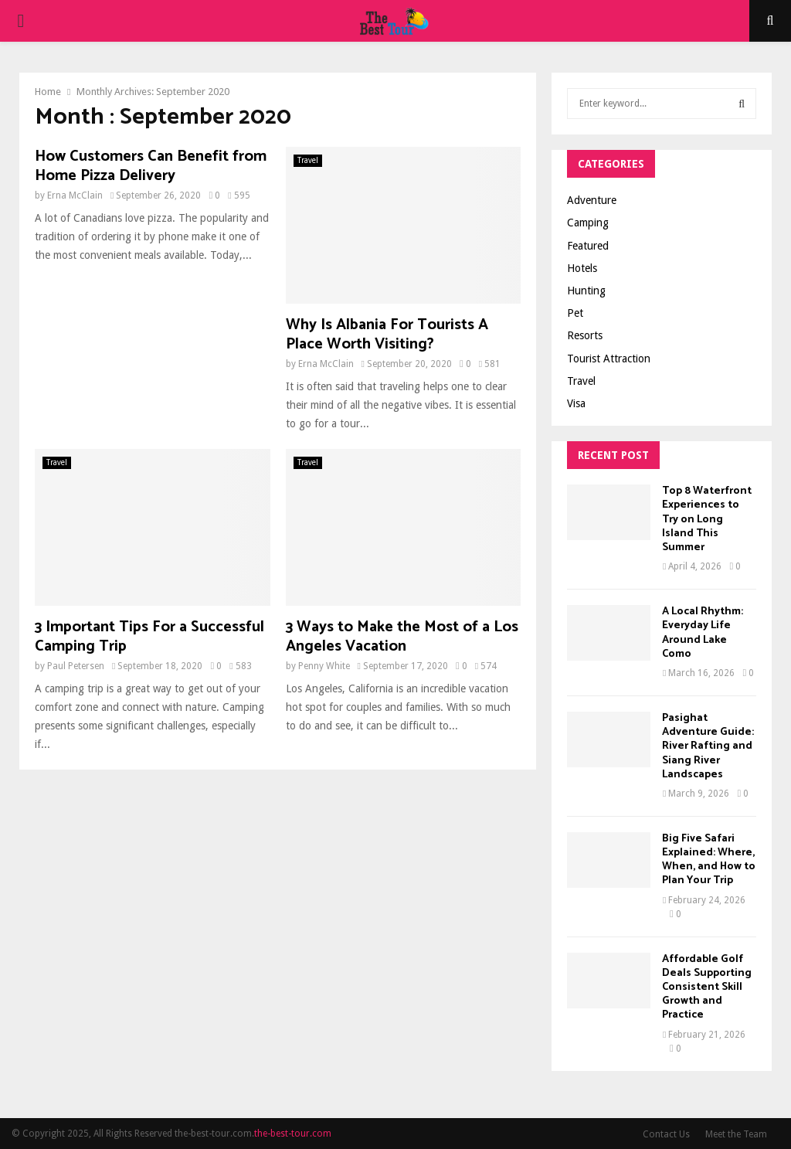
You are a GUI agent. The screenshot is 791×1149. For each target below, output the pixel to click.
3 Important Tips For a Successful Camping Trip (149, 636)
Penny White (324, 666)
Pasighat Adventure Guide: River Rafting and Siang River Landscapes (708, 746)
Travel (307, 160)
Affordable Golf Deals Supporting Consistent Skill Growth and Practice (707, 987)
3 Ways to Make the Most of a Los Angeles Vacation (402, 636)
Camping (588, 222)
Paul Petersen (75, 666)
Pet (575, 313)
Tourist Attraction (608, 358)
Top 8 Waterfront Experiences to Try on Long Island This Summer (707, 519)
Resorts (585, 335)
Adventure (591, 200)
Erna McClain (75, 195)
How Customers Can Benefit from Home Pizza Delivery (150, 166)
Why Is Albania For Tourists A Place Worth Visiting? (387, 334)
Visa (576, 403)
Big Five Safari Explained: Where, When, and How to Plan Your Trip (708, 860)
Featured (588, 246)
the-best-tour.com (292, 1133)
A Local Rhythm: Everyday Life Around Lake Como (702, 633)
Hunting (586, 290)
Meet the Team (736, 1134)
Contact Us (666, 1134)
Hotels (582, 268)
